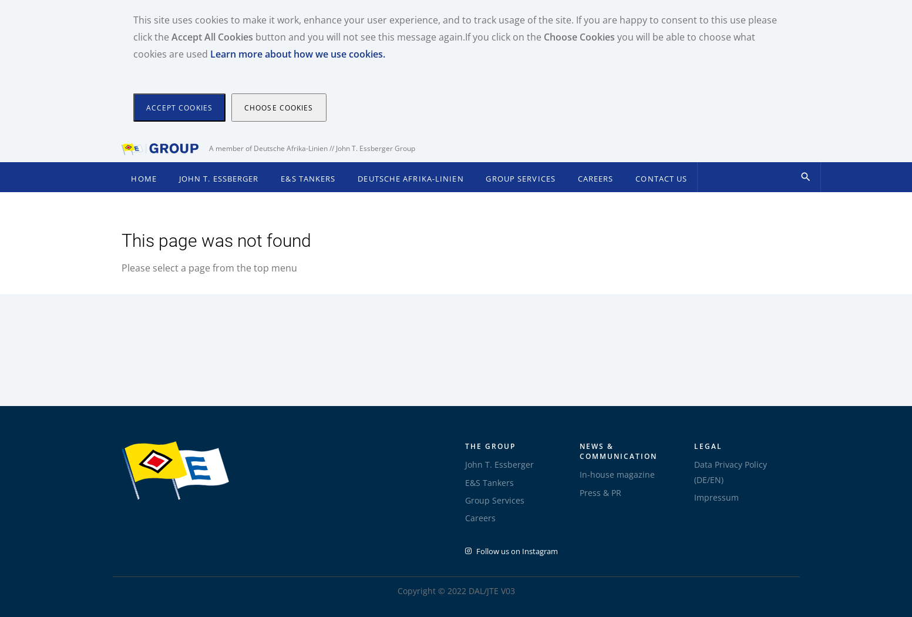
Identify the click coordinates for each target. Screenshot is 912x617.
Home (143, 179)
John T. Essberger (219, 179)
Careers (596, 179)
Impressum (716, 497)
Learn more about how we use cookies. (297, 54)
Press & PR (600, 492)
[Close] (179, 107)
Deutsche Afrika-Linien (410, 179)
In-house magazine (617, 474)
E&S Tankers (308, 179)
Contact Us (661, 179)
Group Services (521, 179)
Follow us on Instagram (511, 551)
